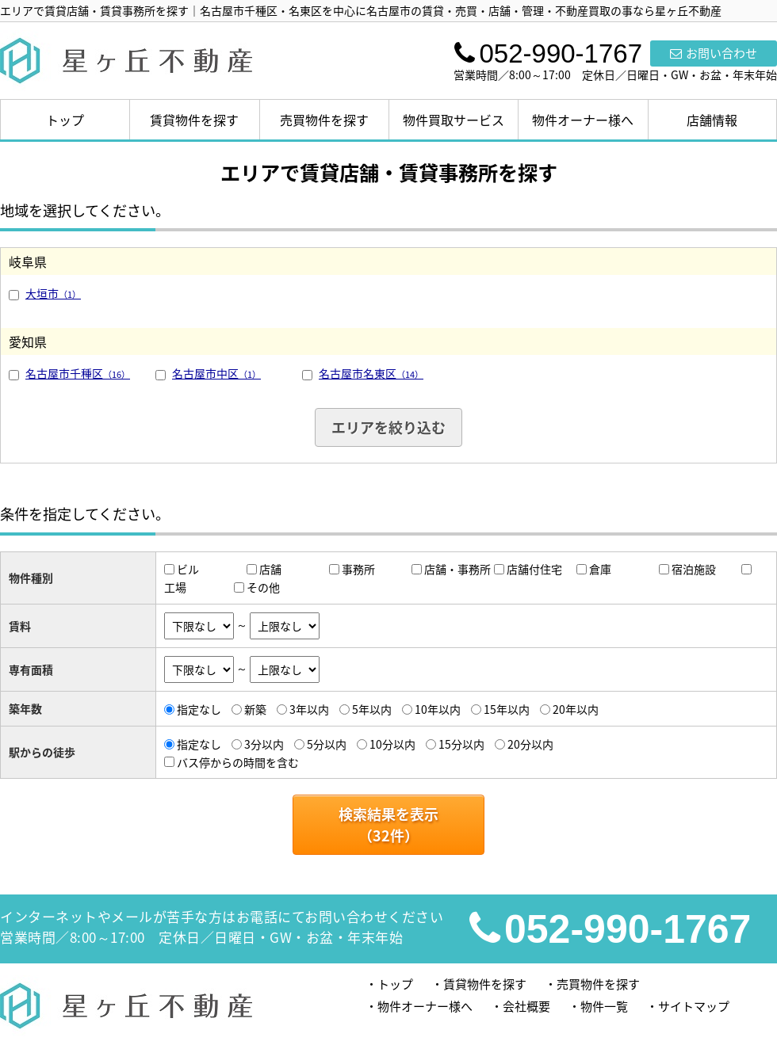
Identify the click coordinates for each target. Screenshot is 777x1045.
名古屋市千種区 (77, 373)
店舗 (270, 569)
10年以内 (438, 709)
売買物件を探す (324, 119)
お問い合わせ (713, 53)
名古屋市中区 (216, 373)
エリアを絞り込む (388, 427)
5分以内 (326, 744)
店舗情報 (712, 119)
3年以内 (309, 709)
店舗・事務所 (457, 569)
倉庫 (600, 569)
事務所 (358, 569)
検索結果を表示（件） (388, 824)
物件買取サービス (453, 119)
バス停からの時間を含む (238, 761)
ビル (188, 569)
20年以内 (576, 709)
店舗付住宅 (534, 569)
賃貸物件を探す (194, 119)
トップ (65, 119)
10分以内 (392, 744)
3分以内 (264, 744)
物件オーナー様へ (582, 119)
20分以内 (530, 744)
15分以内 (461, 744)
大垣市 (53, 293)
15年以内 (507, 709)
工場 (175, 587)
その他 (263, 587)
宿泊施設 (694, 569)
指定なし (199, 709)
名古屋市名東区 (371, 373)
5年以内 (372, 709)
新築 (255, 709)
